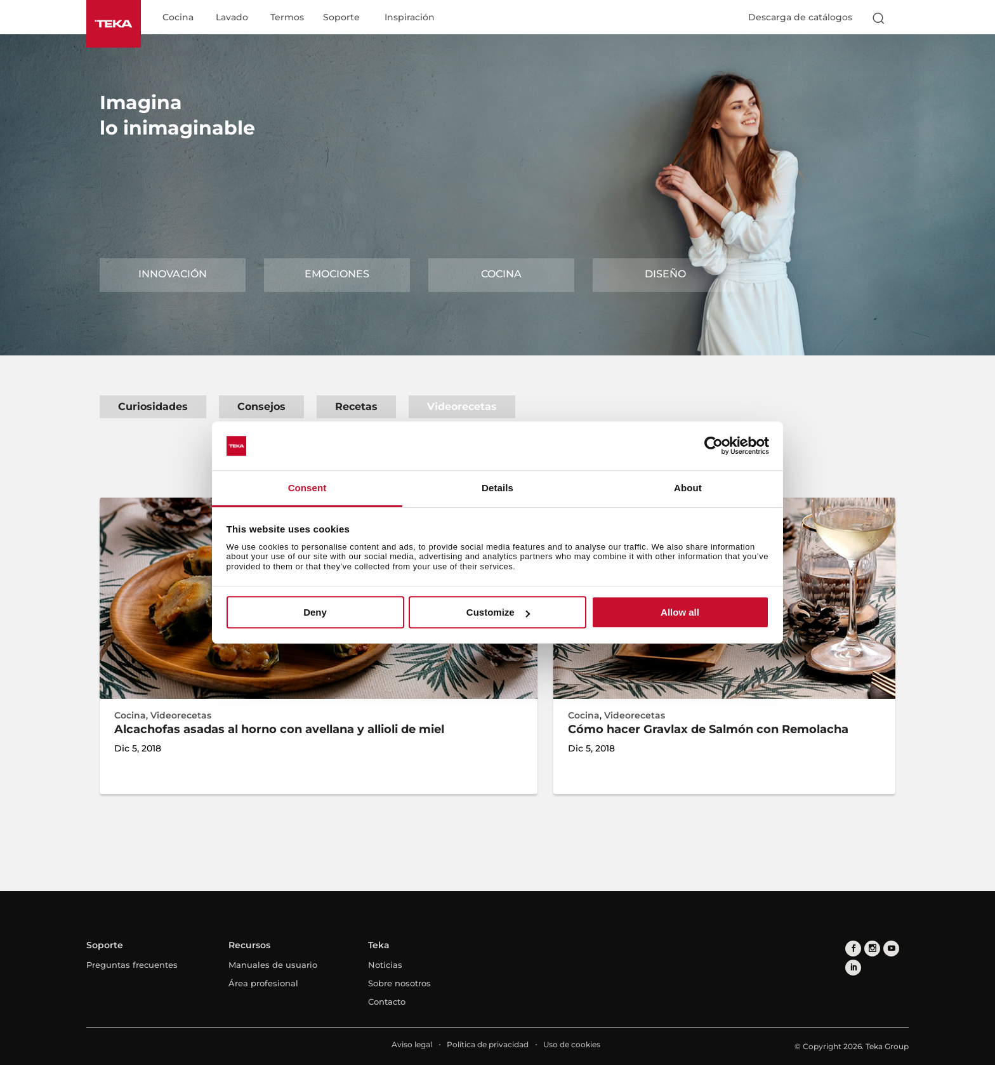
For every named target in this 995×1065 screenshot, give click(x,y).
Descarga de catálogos (800, 17)
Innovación (172, 274)
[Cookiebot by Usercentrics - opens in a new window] (713, 446)
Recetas (356, 406)
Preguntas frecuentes (132, 965)
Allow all (680, 612)
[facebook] (853, 948)
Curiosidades (153, 406)
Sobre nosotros (399, 983)
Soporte (341, 18)
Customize (498, 612)
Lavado (232, 18)
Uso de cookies (571, 1044)
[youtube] (891, 948)
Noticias (385, 965)
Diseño (665, 274)
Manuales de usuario (272, 965)
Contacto (386, 1001)
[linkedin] (853, 968)
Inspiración (410, 18)
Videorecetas (462, 406)
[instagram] (872, 948)
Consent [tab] (307, 487)
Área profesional (263, 983)
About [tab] (688, 487)
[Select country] (903, 17)
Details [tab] (497, 487)
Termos (287, 18)
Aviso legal (412, 1044)
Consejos (261, 406)
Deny (315, 612)
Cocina (178, 18)
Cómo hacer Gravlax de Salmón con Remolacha (708, 729)
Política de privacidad (488, 1044)
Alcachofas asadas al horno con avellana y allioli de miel (279, 729)
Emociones (337, 274)
